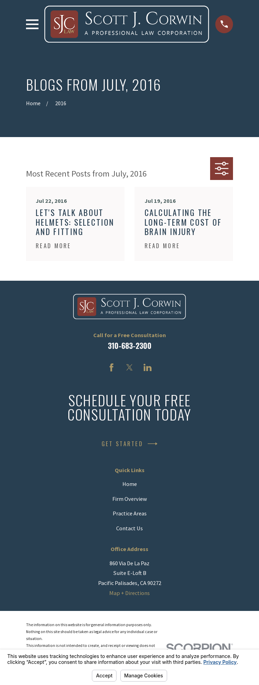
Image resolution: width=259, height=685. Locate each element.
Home (129, 483)
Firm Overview (129, 498)
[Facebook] (111, 367)
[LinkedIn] (148, 367)
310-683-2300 (130, 345)
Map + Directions (129, 592)
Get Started (129, 444)
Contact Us (129, 528)
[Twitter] (129, 367)
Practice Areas (130, 513)
